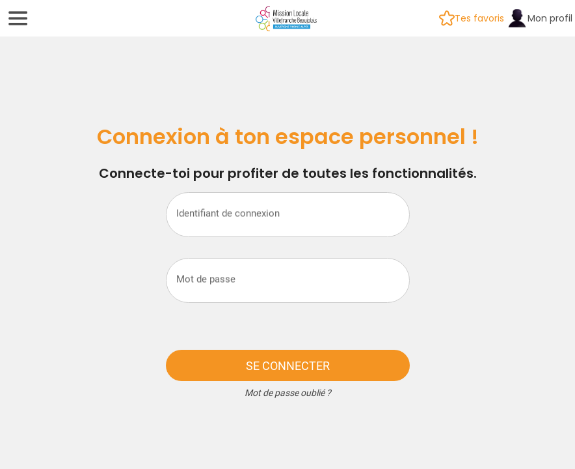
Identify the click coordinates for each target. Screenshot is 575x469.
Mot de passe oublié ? (288, 393)
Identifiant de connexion (228, 213)
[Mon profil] (539, 18)
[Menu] (18, 18)
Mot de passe (205, 279)
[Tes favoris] (471, 18)
